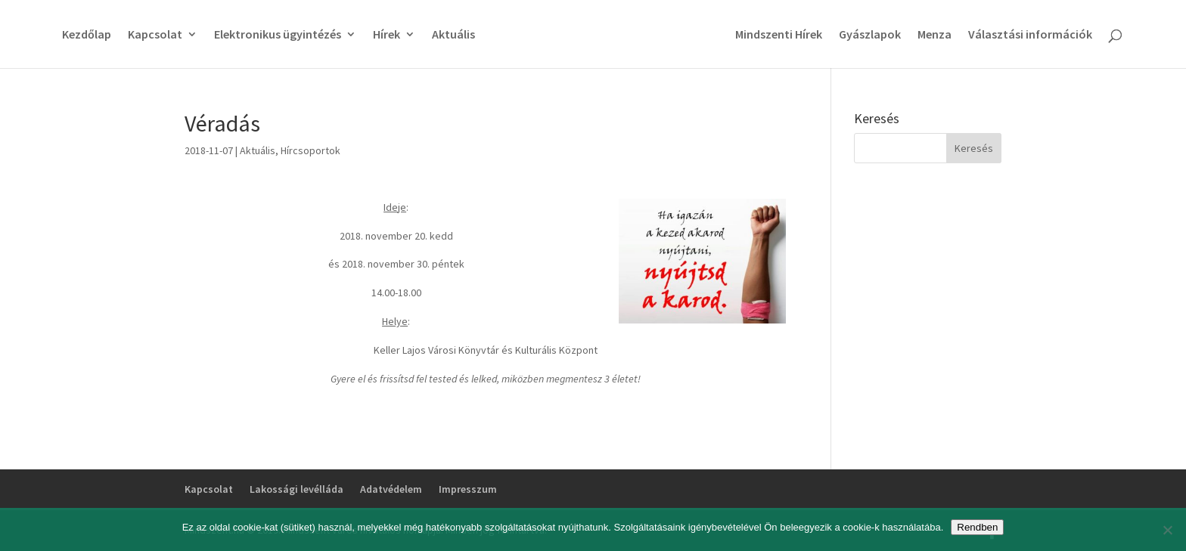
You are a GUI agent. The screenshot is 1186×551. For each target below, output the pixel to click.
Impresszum (468, 489)
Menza (934, 35)
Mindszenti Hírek (778, 35)
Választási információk (1030, 35)
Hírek (386, 35)
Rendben (977, 527)
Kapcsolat (155, 35)
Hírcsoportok (310, 150)
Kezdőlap (86, 35)
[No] (1167, 529)
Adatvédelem (391, 489)
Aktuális (453, 35)
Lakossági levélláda (296, 489)
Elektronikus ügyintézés (277, 35)
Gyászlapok (870, 35)
